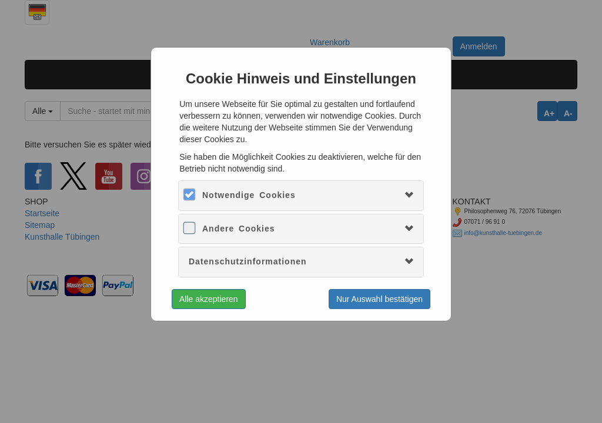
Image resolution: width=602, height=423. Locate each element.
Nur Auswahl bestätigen (379, 299)
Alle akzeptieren (208, 299)
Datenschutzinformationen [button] (248, 261)
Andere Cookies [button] (238, 228)
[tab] (301, 195)
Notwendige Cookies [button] (249, 195)
